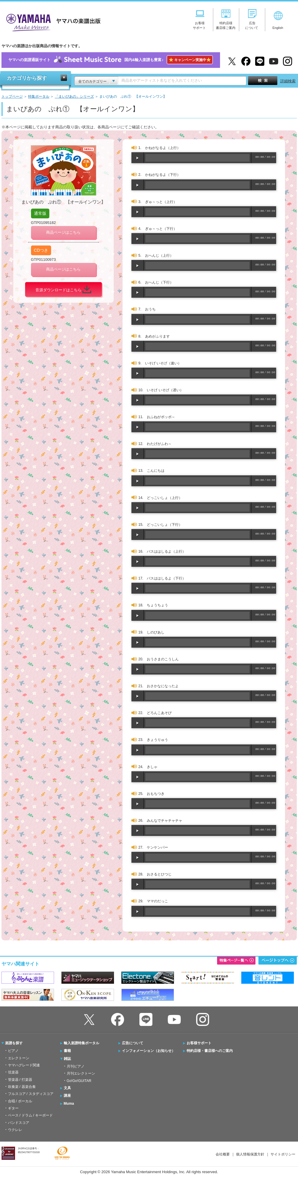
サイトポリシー (283, 1154)
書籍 (67, 1051)
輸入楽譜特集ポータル (81, 1043)
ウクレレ (15, 1130)
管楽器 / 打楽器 (20, 1080)
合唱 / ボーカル (20, 1101)
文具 (67, 1088)
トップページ (12, 96)
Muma (69, 1103)
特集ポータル (38, 96)
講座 (67, 1095)
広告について (132, 1043)
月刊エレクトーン (81, 1073)
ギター (13, 1108)
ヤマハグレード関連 (24, 1065)
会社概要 (223, 1154)
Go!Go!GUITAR (79, 1081)
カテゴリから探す (27, 78)
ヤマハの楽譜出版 (51, 21)
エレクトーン (18, 1058)
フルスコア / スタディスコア (30, 1094)
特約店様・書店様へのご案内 (210, 1051)
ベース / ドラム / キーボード (30, 1115)
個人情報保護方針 (250, 1154)
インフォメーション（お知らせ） (148, 1051)
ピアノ (13, 1051)
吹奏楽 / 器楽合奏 (22, 1087)
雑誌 (67, 1059)
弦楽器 (13, 1072)
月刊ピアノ (75, 1066)
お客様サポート (199, 1043)
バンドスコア (18, 1123)
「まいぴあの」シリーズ (74, 96)
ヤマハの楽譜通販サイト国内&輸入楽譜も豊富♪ (110, 60)
